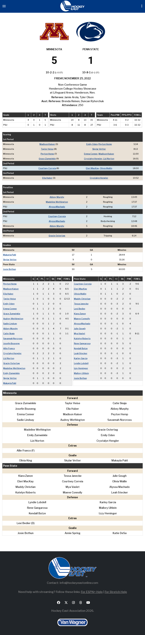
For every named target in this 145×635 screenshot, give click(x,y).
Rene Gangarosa (82, 343)
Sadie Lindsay (10, 323)
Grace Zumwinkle (47, 158)
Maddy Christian (82, 298)
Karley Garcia (80, 358)
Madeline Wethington (57, 202)
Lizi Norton (108, 158)
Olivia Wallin (106, 168)
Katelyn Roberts (82, 338)
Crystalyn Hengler (93, 158)
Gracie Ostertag (57, 235)
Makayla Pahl (9, 255)
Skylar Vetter (99, 149)
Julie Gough (79, 328)
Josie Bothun (9, 269)
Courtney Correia (47, 168)
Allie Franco (9, 348)
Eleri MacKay (92, 168)
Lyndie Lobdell (81, 363)
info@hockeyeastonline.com (79, 583)
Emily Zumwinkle (11, 373)
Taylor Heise (47, 149)
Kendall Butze (81, 348)
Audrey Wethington (13, 318)
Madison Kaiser (47, 144)
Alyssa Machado (57, 206)
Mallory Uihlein (81, 373)
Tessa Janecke (81, 303)
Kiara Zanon (80, 313)
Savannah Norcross (12, 338)
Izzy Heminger (81, 368)
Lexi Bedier (79, 308)
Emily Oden (92, 144)
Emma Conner (91, 154)
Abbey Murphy (57, 197)
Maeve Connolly (82, 318)
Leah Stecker (80, 353)
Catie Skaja (8, 333)
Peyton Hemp (105, 144)
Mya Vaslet (79, 333)
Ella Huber (47, 178)
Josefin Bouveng (11, 343)
